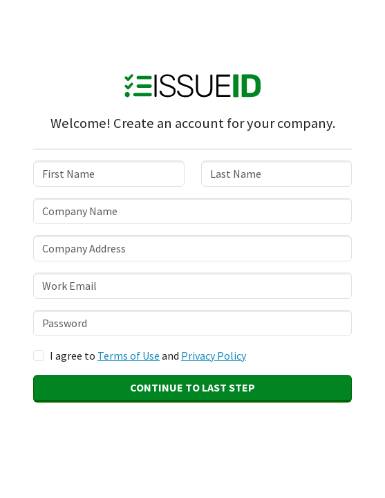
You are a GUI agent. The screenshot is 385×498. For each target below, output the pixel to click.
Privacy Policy (213, 355)
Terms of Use (128, 355)
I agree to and (148, 355)
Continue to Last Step (192, 387)
